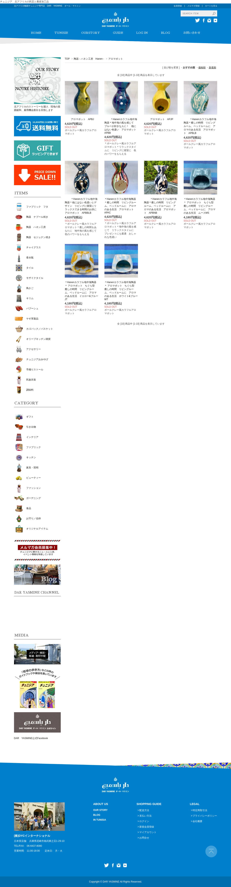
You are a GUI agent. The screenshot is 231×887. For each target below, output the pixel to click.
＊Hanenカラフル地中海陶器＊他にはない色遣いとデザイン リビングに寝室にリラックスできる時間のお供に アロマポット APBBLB (82, 206)
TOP (67, 58)
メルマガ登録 (193, 6)
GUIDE (118, 32)
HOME (36, 32)
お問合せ (144, 837)
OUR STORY (100, 810)
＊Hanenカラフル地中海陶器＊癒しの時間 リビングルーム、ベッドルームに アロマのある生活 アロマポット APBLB (200, 126)
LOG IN (142, 32)
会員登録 (178, 6)
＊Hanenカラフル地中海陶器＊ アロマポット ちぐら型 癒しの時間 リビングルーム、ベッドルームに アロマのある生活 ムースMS (200, 206)
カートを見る (211, 6)
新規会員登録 (146, 826)
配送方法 (144, 810)
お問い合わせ (191, 32)
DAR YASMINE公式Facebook (31, 738)
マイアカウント (147, 832)
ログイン (144, 821)
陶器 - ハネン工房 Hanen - (89, 58)
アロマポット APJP (158, 119)
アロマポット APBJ (79, 119)
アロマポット (115, 58)
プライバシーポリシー (205, 815)
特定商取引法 (200, 810)
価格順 (202, 67)
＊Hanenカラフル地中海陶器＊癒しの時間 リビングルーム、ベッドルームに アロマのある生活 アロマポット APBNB (160, 206)
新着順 (212, 67)
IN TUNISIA (99, 819)
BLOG (165, 32)
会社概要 (197, 821)
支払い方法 (145, 815)
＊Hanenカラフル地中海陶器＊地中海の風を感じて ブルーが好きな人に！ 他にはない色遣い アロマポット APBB (121, 126)
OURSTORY (90, 32)
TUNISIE (61, 32)
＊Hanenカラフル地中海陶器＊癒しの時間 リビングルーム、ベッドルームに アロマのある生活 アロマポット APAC (120, 206)
